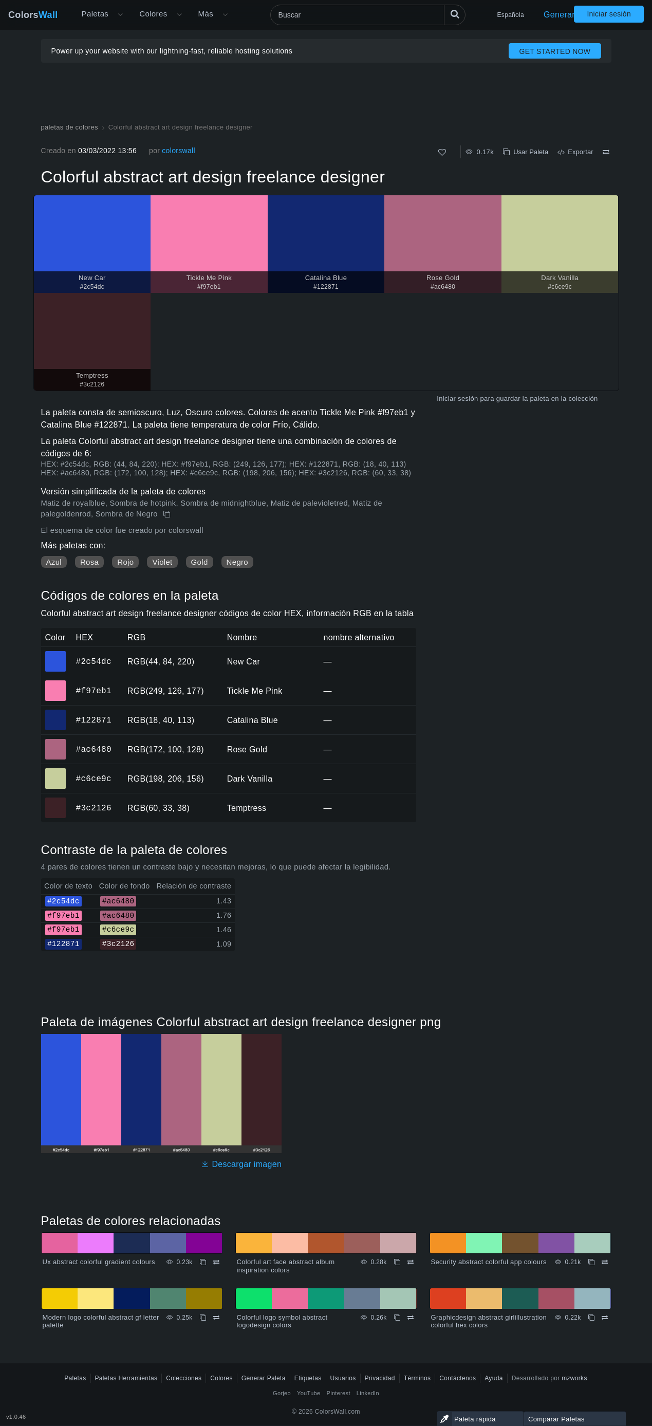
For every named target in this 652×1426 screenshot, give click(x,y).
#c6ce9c (93, 778)
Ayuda (493, 1378)
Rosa (89, 562)
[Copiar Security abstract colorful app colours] (591, 1262)
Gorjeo (282, 1393)
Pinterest (338, 1393)
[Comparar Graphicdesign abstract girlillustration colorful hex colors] (604, 1317)
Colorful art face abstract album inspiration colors (286, 1266)
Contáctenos (457, 1378)
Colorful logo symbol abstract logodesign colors (282, 1321)
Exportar (575, 152)
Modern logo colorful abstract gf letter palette (101, 1321)
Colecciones (183, 1378)
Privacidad (380, 1378)
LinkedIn (368, 1393)
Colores (153, 13)
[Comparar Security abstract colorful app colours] (604, 1262)
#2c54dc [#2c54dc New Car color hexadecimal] (56, 654)
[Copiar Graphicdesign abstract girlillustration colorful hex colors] (591, 1317)
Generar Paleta (573, 14)
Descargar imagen (241, 1164)
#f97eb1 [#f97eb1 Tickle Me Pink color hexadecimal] (56, 683)
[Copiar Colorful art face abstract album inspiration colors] (397, 1262)
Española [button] (510, 14)
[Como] (442, 152)
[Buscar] (367, 15)
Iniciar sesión (609, 14)
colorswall (178, 150)
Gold (199, 562)
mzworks (574, 1378)
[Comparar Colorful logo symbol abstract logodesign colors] (410, 1317)
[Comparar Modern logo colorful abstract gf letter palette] (216, 1317)
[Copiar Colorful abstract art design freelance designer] (168, 514)
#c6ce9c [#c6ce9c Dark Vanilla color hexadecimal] (56, 771)
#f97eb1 (93, 690)
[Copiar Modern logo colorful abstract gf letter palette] (203, 1317)
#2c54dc (93, 661)
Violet (162, 562)
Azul (54, 562)
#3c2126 (93, 807)
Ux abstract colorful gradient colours (99, 1262)
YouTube (308, 1393)
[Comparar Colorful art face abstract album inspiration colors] (410, 1262)
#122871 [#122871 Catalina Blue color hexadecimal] (56, 713)
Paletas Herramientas (126, 1378)
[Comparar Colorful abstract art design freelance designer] (606, 152)
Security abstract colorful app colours (489, 1262)
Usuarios (343, 1378)
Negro (237, 562)
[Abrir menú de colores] (179, 15)
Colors (33, 15)
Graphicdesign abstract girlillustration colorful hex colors (489, 1321)
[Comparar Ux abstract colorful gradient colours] (216, 1262)
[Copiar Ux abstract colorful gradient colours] (203, 1262)
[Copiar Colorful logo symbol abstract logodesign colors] (397, 1317)
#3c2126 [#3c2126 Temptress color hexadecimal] (56, 801)
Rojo (125, 562)
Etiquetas (308, 1378)
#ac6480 (93, 749)
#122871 (93, 720)
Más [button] (205, 13)
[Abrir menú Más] (120, 15)
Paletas (95, 13)
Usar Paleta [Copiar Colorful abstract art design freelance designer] (525, 152)
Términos (417, 1378)
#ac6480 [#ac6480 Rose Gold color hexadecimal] (56, 742)
